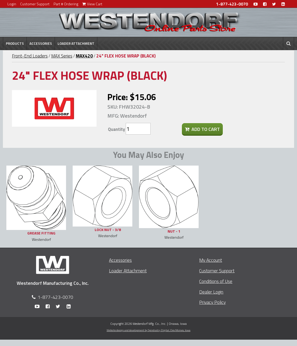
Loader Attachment (76, 43)
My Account (210, 260)
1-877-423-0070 (232, 4)
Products (15, 43)
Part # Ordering (66, 4)
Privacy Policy (212, 302)
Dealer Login (211, 291)
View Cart (92, 4)
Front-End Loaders (30, 55)
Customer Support (35, 4)
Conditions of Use (215, 281)
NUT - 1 (174, 231)
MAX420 (84, 55)
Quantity (116, 129)
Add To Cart (202, 129)
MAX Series (61, 55)
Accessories (40, 43)
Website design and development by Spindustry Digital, (148, 330)
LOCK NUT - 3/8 (108, 229)
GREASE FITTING (41, 233)
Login (11, 4)
